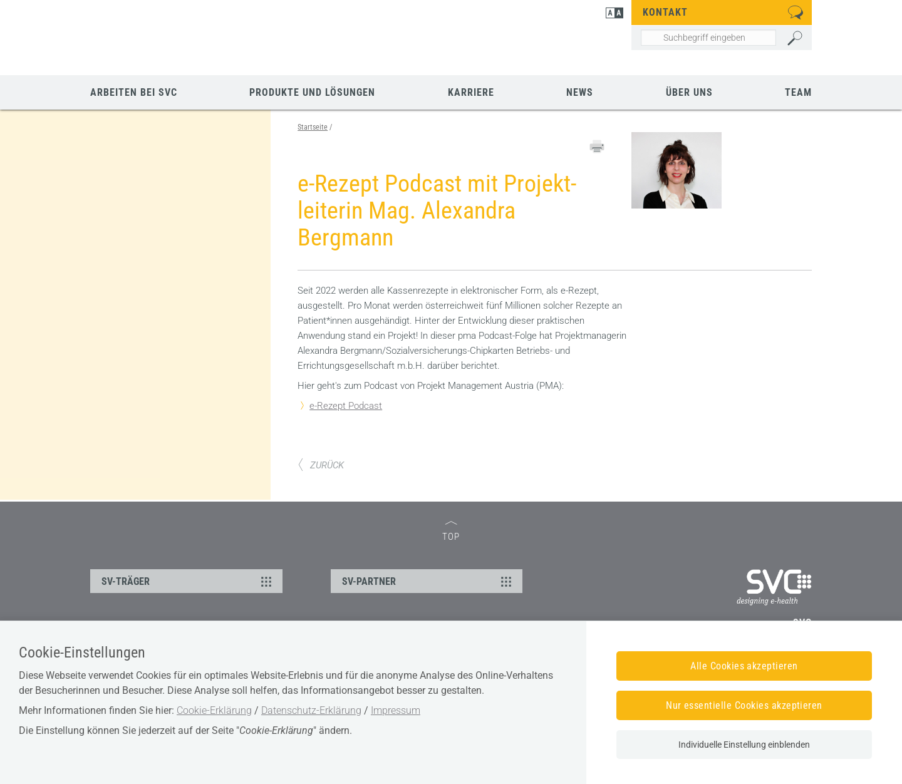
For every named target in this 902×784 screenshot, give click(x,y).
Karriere (471, 92)
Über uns (689, 92)
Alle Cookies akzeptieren (744, 666)
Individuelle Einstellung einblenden (744, 745)
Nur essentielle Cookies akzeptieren (744, 705)
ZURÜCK (321, 465)
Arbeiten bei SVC (133, 92)
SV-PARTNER (429, 581)
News (579, 92)
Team (798, 92)
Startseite (313, 127)
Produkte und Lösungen (312, 92)
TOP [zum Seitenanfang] (451, 532)
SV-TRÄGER (188, 581)
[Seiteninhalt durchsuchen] (708, 37)
